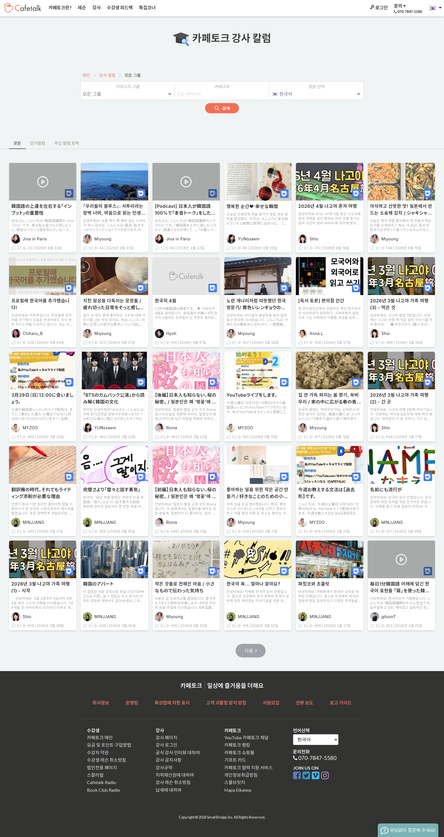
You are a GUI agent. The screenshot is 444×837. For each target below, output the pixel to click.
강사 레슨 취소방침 (173, 782)
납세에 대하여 (169, 790)
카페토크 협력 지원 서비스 (248, 767)
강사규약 (164, 767)
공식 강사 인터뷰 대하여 (178, 752)
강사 (96, 7)
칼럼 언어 (316, 86)
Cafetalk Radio (101, 782)
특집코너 (147, 7)
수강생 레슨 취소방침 (106, 760)
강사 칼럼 (107, 75)
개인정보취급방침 (241, 775)
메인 (86, 75)
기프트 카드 (235, 760)
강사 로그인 (167, 745)
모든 (17, 143)
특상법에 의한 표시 (172, 702)
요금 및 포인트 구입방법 (109, 745)
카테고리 (221, 86)
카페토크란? (60, 7)
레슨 (81, 7)
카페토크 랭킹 (237, 745)
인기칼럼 (37, 143)
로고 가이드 (341, 702)
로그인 (378, 7)
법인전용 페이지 (102, 767)
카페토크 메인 (100, 737)
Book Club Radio (103, 790)
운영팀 (131, 702)
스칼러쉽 (95, 775)
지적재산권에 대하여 (175, 775)
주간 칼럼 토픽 (66, 143)
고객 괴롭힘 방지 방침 (226, 702)
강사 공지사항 (169, 760)
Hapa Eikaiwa (237, 790)
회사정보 (100, 702)
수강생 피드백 (119, 7)
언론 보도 (304, 702)
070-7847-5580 (317, 758)
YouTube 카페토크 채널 (246, 737)
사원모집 (271, 702)
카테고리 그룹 (127, 86)
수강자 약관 (98, 752)
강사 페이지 (167, 737)
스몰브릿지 (234, 782)
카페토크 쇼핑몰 (239, 752)
